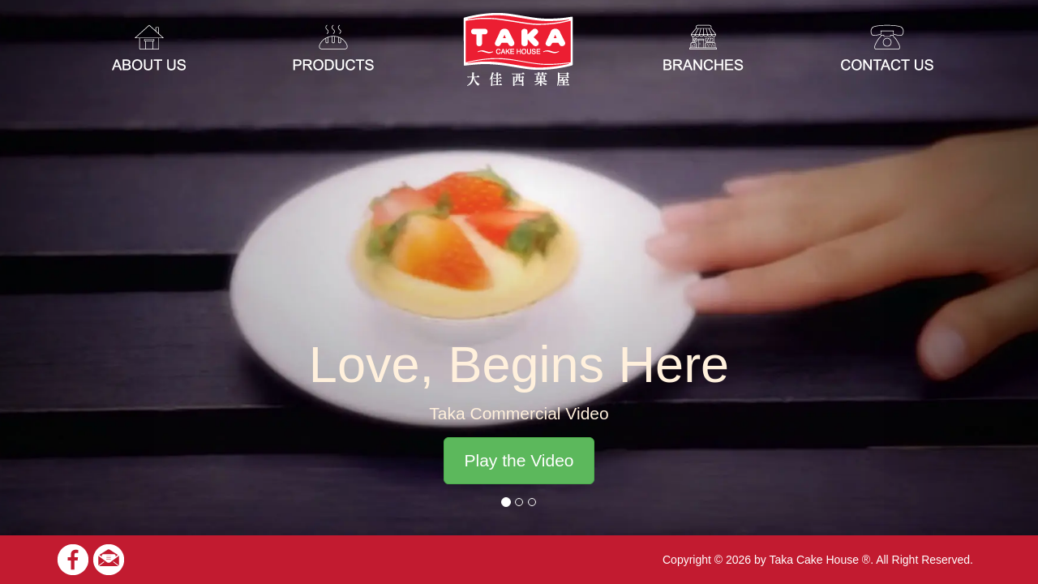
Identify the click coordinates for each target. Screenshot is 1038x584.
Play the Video (518, 460)
